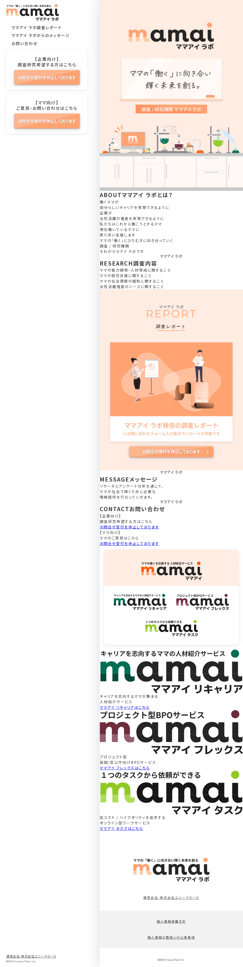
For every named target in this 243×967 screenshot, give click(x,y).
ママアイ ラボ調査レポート (37, 27)
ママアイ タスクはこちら (121, 828)
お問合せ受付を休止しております (47, 77)
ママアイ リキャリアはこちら (125, 707)
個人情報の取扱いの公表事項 (171, 937)
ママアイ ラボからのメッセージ (41, 35)
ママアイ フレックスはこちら (125, 767)
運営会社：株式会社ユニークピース (31, 956)
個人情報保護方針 (171, 921)
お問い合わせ (25, 43)
